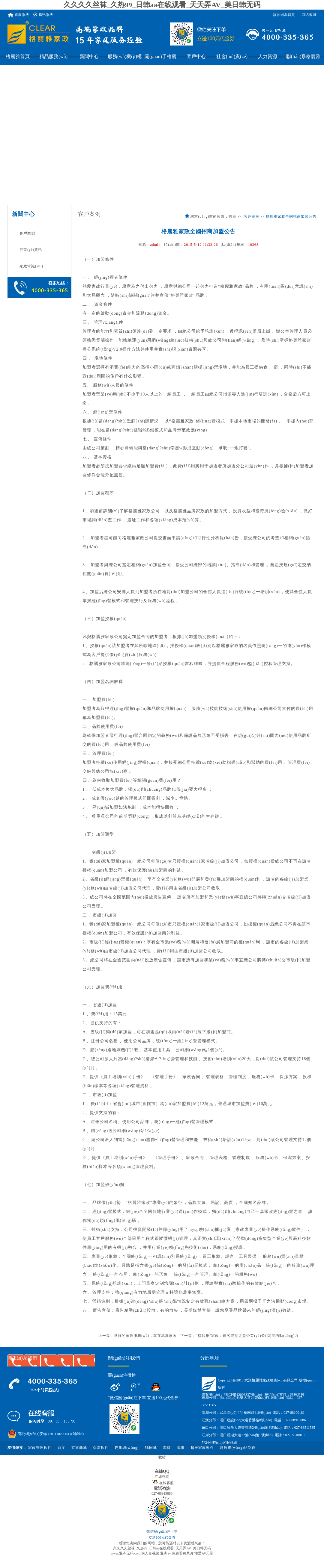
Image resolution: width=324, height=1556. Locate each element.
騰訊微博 (43, 15)
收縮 (162, 1457)
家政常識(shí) (31, 266)
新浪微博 (18, 15)
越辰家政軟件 (202, 1448)
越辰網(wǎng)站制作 (238, 1448)
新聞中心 (89, 56)
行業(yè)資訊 (31, 250)
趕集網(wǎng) (127, 1448)
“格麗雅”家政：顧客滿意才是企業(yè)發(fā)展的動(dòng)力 (247, 1336)
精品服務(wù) (53, 56)
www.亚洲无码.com (125, 1553)
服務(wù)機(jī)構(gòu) (125, 59)
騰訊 (180, 1448)
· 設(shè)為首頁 (283, 15)
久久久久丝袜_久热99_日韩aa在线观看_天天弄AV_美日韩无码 (162, 5)
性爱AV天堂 (204, 1553)
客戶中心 (196, 56)
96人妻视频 (150, 1553)
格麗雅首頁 (18, 56)
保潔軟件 (101, 1448)
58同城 (151, 1448)
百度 (61, 1448)
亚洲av (165, 1553)
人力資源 (267, 56)
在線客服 (162, 1483)
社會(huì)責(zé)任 (232, 59)
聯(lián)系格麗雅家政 (303, 59)
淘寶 (167, 1448)
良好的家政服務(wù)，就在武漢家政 (145, 1336)
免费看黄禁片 (183, 1553)
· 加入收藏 (308, 15)
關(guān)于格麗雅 (160, 59)
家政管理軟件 (40, 1448)
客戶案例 (27, 233)
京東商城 (79, 1448)
